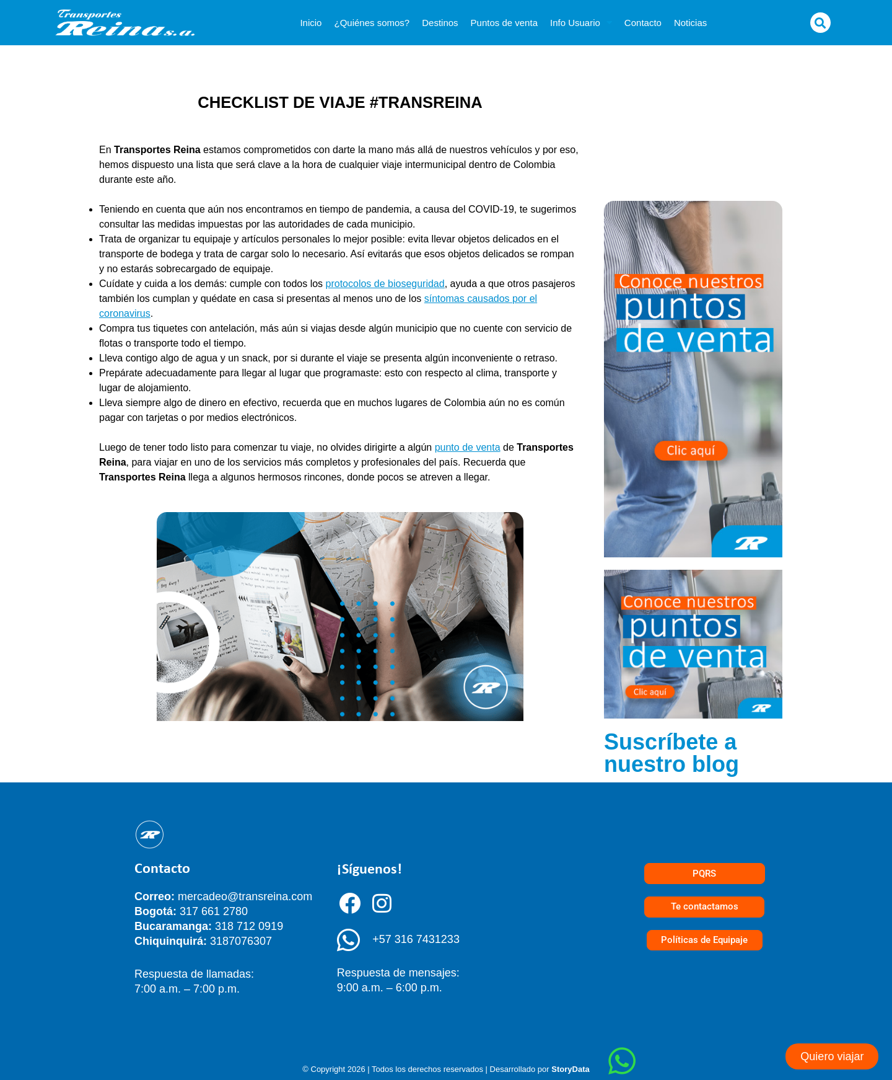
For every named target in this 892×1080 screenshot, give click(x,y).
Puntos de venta (504, 22)
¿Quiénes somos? (371, 22)
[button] (820, 22)
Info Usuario (581, 22)
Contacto (643, 22)
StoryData (570, 1069)
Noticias (690, 22)
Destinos (440, 22)
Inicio (310, 22)
